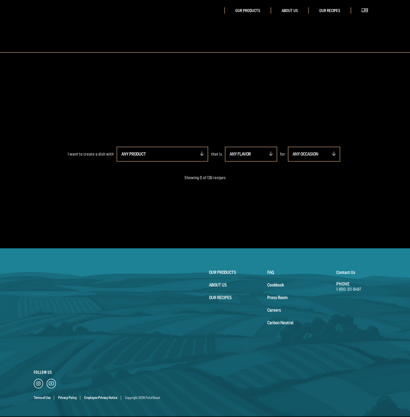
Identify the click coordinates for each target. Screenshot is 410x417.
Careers (274, 310)
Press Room (277, 297)
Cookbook (275, 285)
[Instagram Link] (38, 385)
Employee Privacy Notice (100, 398)
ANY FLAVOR (240, 154)
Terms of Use (42, 398)
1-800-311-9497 (348, 289)
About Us (290, 10)
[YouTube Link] (51, 385)
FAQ (270, 272)
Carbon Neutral (280, 322)
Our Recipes (329, 10)
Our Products (247, 10)
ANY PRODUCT (133, 154)
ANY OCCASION (305, 154)
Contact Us (345, 272)
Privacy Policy (67, 398)
